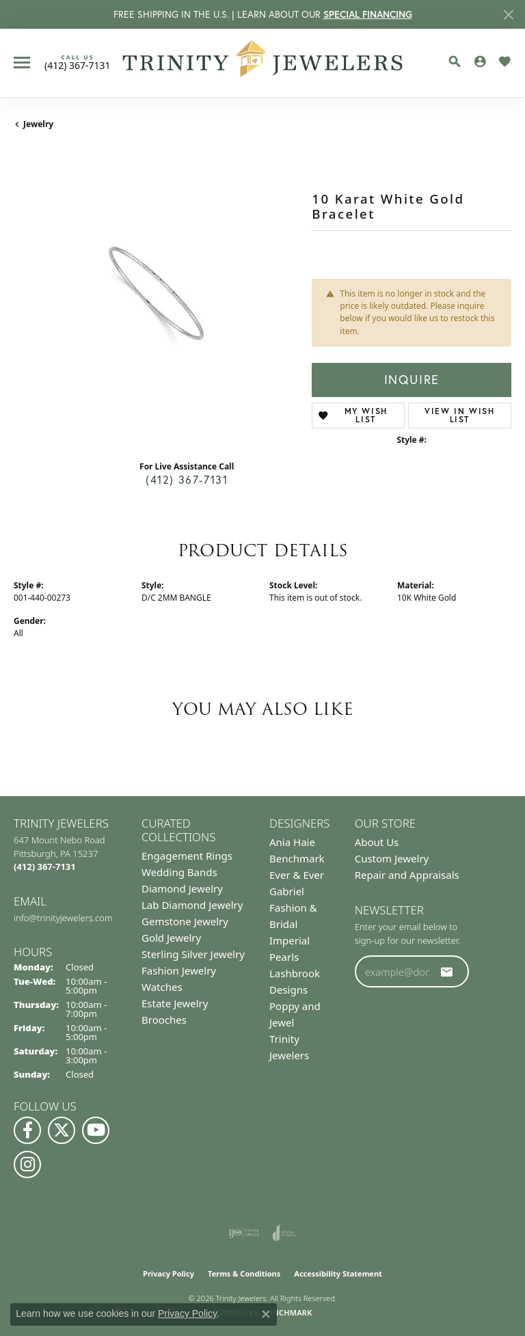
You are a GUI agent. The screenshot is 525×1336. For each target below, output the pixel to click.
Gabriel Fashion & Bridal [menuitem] (293, 907)
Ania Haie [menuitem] (292, 842)
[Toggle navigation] (22, 62)
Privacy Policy (168, 1273)
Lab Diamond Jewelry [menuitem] (192, 905)
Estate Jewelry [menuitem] (175, 1003)
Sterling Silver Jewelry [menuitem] (193, 954)
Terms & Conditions (244, 1273)
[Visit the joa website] (285, 1233)
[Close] (508, 14)
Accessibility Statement (338, 1273)
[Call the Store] (45, 866)
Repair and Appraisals (407, 875)
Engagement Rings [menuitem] (187, 855)
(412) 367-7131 (187, 480)
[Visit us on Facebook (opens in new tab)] (27, 1130)
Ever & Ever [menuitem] (296, 875)
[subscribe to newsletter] (447, 971)
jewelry (38, 124)
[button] (454, 61)
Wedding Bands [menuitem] (179, 872)
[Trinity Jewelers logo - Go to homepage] (263, 63)
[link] (77, 62)
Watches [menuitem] (162, 987)
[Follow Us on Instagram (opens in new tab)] (27, 1164)
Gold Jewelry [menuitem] (171, 937)
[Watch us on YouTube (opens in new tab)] (95, 1130)
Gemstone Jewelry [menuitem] (185, 921)
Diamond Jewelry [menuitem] (182, 888)
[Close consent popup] (266, 1314)
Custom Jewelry (392, 858)
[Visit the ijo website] (243, 1233)
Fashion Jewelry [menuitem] (179, 970)
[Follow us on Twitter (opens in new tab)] (61, 1130)
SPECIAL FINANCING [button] (367, 14)
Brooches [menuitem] (164, 1019)
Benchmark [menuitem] (297, 858)
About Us (377, 842)
